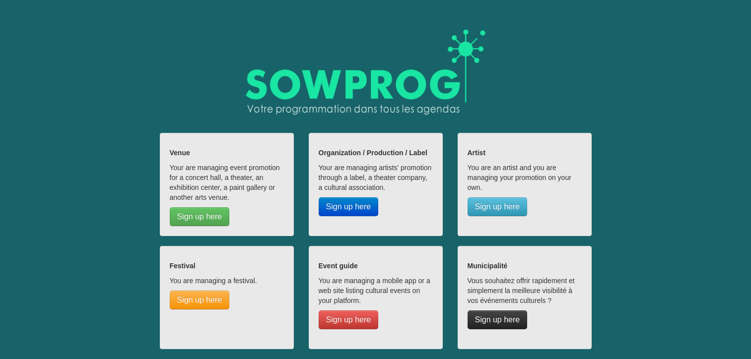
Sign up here (199, 216)
